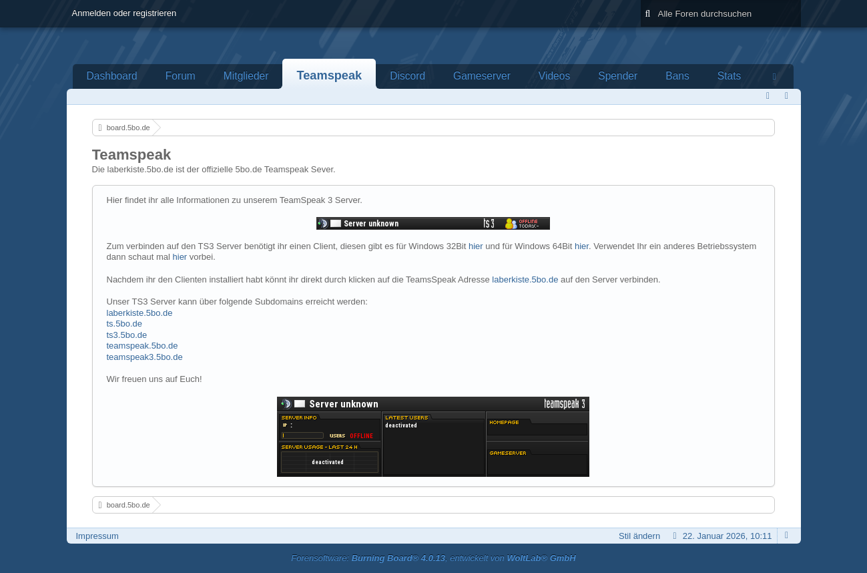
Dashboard (112, 75)
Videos (554, 75)
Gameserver (482, 75)
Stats (729, 75)
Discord (407, 75)
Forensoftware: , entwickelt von (433, 558)
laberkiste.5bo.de (525, 279)
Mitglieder (246, 75)
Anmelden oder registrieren (124, 13)
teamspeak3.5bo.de (145, 357)
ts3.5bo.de (127, 335)
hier (476, 246)
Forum (181, 75)
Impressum (97, 536)
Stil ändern (639, 536)
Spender (617, 75)
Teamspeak (329, 75)
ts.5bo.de (125, 324)
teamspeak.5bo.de (142, 346)
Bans (677, 75)
